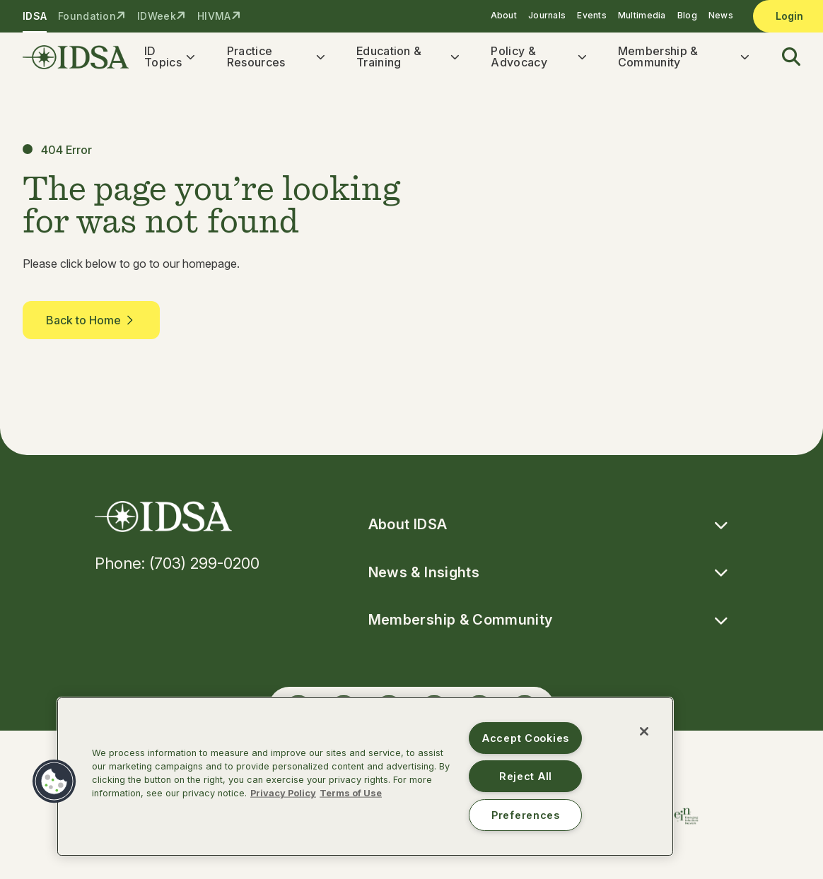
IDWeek (156, 16)
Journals (547, 15)
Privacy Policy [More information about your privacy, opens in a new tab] (283, 793)
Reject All (525, 776)
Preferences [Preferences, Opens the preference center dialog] (525, 815)
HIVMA (213, 16)
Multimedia (642, 15)
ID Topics (163, 58)
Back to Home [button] (91, 323)
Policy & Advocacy (519, 58)
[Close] (644, 731)
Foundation (87, 16)
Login (789, 16)
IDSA (35, 16)
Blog (687, 15)
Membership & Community (658, 58)
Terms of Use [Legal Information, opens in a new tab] (351, 793)
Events (592, 15)
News (720, 15)
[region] (365, 776)
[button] (782, 59)
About (504, 15)
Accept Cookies (525, 738)
